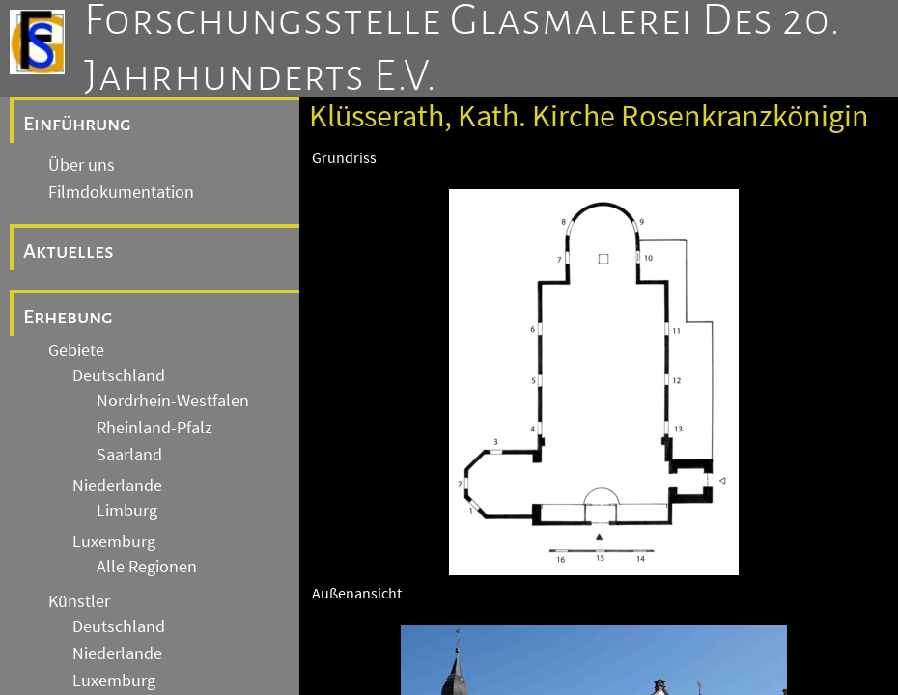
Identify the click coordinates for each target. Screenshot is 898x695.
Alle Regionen (147, 566)
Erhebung (68, 316)
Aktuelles (68, 251)
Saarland (129, 454)
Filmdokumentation (121, 192)
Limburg (127, 510)
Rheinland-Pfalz (154, 427)
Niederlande (117, 485)
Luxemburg (113, 541)
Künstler (79, 601)
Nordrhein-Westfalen (173, 400)
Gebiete (76, 350)
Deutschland (118, 375)
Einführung (77, 123)
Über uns (81, 165)
